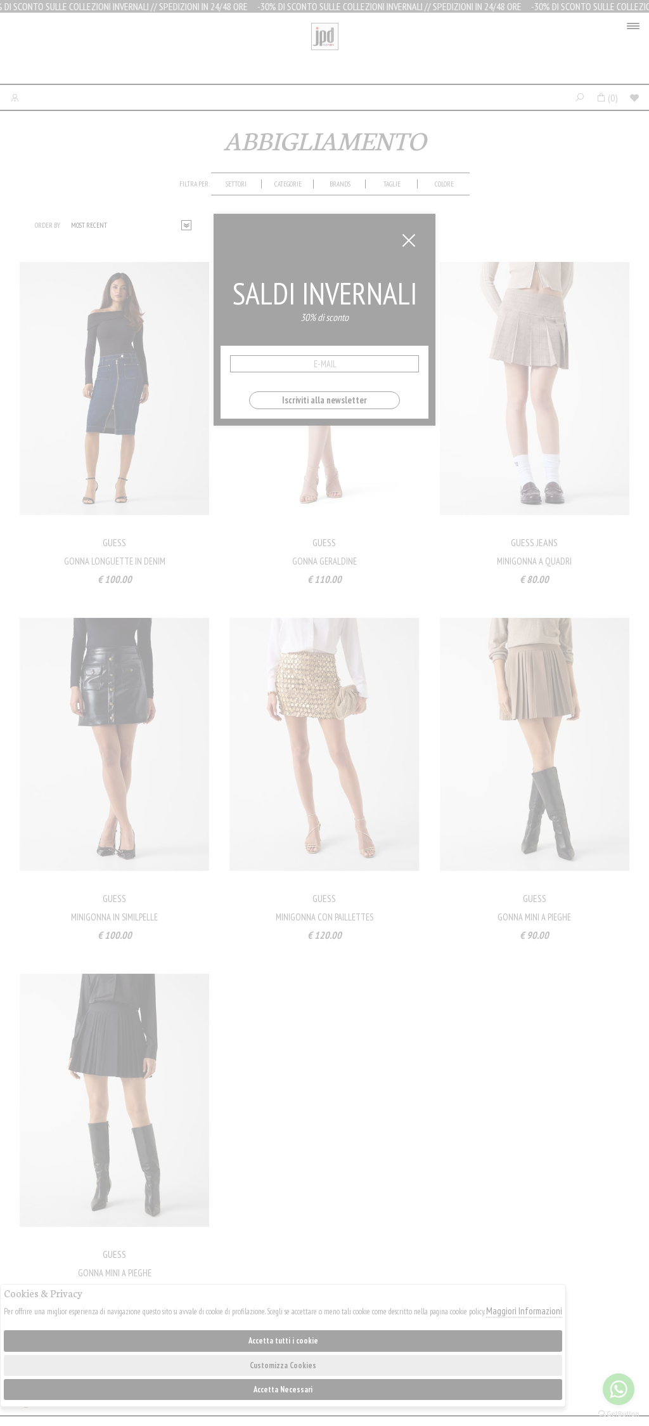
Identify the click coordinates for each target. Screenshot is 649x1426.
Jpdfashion (325, 51)
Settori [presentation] (236, 184)
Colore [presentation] (444, 184)
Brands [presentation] (340, 184)
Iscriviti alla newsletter (324, 400)
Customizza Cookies (283, 1365)
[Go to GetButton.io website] (618, 1413)
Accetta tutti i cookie (283, 1340)
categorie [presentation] (288, 184)
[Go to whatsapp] (618, 1389)
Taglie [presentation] (392, 184)
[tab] (236, 184)
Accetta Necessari (283, 1389)
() (607, 97)
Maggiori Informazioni (524, 1311)
